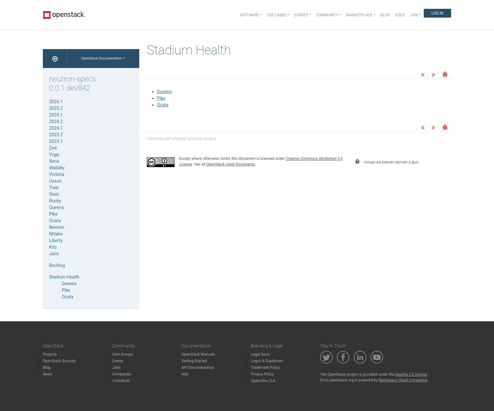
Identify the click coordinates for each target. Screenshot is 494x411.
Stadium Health (64, 276)
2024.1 (56, 128)
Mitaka (56, 233)
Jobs (116, 367)
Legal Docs (260, 354)
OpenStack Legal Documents (230, 164)
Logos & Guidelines (267, 361)
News (47, 374)
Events (117, 361)
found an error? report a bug (386, 162)
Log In (437, 13)
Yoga (54, 154)
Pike (161, 98)
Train (54, 187)
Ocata (163, 104)
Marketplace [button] (359, 15)
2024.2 (56, 121)
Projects (50, 354)
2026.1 (56, 101)
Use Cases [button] (276, 15)
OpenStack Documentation (101, 58)
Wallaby (57, 167)
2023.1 (56, 141)
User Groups (122, 354)
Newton (56, 227)
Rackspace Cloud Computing (403, 380)
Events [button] (301, 15)
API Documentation (197, 367)
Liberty (56, 240)
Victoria (56, 174)
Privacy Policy (262, 374)
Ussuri (55, 180)
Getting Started (194, 361)
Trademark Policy (265, 367)
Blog (385, 15)
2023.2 (56, 134)
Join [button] (414, 15)
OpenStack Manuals (198, 354)
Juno (54, 253)
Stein (54, 194)
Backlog (57, 265)
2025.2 (56, 108)
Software (249, 15)
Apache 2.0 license (411, 374)
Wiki (185, 374)
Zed (53, 147)
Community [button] (327, 15)
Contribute (121, 381)
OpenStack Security (59, 361)
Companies (121, 374)
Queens (164, 91)
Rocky (55, 200)
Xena (54, 161)
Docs (400, 15)
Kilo (53, 247)
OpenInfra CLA (263, 381)
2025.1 (56, 114)
